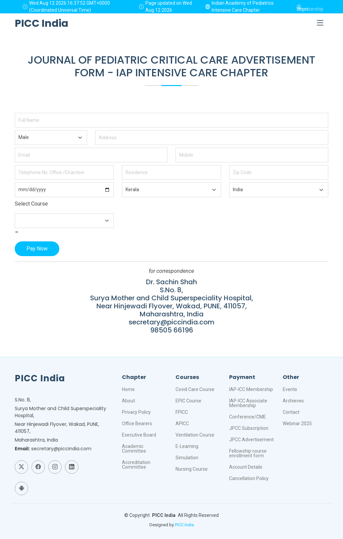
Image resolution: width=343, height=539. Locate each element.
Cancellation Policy (249, 478)
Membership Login (310, 6)
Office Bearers (137, 423)
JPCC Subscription (248, 428)
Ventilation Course (195, 435)
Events (290, 389)
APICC (182, 423)
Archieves (293, 400)
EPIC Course (188, 400)
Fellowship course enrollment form (248, 453)
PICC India (184, 524)
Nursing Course (192, 469)
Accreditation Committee (136, 464)
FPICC (182, 412)
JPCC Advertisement (251, 439)
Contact (291, 412)
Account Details (245, 467)
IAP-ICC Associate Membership (248, 403)
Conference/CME (247, 416)
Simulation (187, 457)
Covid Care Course (195, 389)
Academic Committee (134, 448)
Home (128, 389)
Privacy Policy (136, 412)
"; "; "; (51, 137)
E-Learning (187, 446)
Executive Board (139, 435)
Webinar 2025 (297, 423)
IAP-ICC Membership (251, 389)
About (128, 400)
